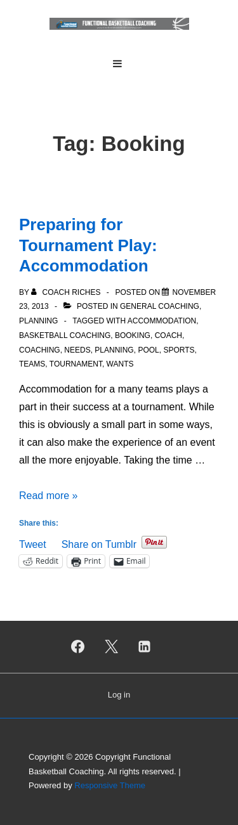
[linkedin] (145, 646)
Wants (120, 364)
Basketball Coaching (64, 335)
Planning (38, 320)
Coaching (39, 350)
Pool (148, 350)
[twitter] (111, 646)
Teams (32, 364)
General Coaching (159, 306)
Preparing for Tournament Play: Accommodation (88, 245)
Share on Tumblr (99, 543)
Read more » (48, 495)
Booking (132, 335)
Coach (168, 335)
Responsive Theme (109, 785)
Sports (178, 350)
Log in (119, 694)
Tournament (76, 364)
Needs (77, 350)
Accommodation (162, 320)
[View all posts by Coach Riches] (67, 292)
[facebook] (77, 646)
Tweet (32, 543)
